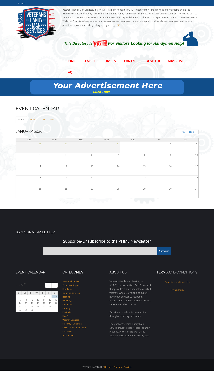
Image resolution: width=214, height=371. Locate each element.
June (21, 285)
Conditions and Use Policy (177, 282)
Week (33, 119)
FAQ (69, 72)
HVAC (65, 316)
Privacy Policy (177, 290)
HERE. (118, 25)
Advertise (175, 61)
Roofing (66, 297)
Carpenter (67, 331)
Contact (131, 61)
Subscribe (164, 251)
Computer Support (72, 285)
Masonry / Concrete (72, 323)
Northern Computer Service (117, 367)
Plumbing (67, 300)
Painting (66, 308)
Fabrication (68, 304)
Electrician (67, 312)
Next (191, 132)
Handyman (68, 289)
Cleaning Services (71, 293)
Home (70, 61)
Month (23, 120)
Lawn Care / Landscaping (75, 327)
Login (22, 3)
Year (53, 119)
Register (153, 61)
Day (44, 119)
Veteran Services (71, 320)
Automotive (68, 335)
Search (89, 61)
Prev (182, 132)
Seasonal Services (71, 281)
